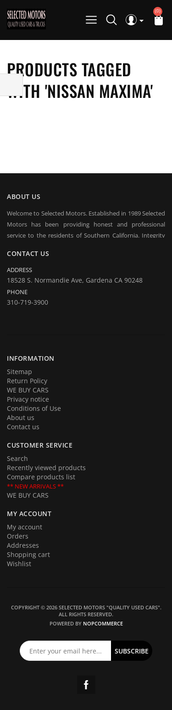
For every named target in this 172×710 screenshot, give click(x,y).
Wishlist (19, 563)
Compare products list (41, 476)
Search (17, 458)
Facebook (86, 685)
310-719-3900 (27, 302)
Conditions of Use (34, 408)
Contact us (23, 426)
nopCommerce (103, 623)
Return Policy (27, 380)
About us (20, 417)
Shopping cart (28, 554)
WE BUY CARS (28, 390)
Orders (17, 536)
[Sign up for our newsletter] (65, 651)
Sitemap (19, 371)
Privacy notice (28, 399)
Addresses (23, 545)
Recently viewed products (46, 467)
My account (24, 527)
